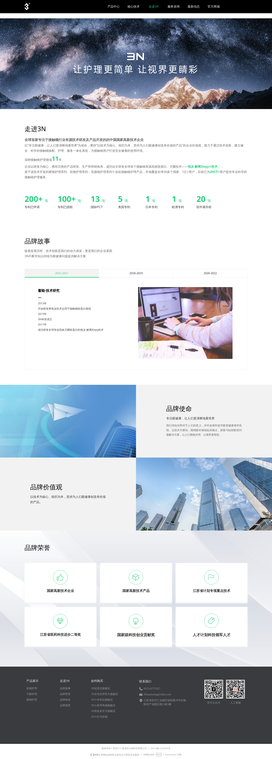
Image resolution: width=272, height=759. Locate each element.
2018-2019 (135, 273)
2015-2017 (61, 273)
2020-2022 (210, 273)
